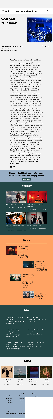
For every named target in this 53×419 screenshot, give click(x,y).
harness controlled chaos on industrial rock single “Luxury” (35, 345)
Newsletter (9, 396)
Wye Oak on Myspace (31, 161)
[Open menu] (50, 11)
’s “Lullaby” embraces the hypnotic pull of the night (36, 319)
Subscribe (26, 179)
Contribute (9, 402)
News (20, 396)
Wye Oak (8, 19)
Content (21, 394)
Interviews (10, 207)
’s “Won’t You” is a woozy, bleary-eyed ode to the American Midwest (36, 332)
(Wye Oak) (13, 50)
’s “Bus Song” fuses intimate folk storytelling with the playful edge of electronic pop (15, 345)
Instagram (34, 396)
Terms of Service (11, 413)
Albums (5, 50)
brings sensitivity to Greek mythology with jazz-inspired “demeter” (13, 333)
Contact (8, 400)
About (8, 394)
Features (21, 398)
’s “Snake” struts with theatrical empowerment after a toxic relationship (15, 320)
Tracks (21, 400)
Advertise (9, 398)
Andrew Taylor (5, 48)
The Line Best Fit (26, 11)
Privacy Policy (22, 413)
